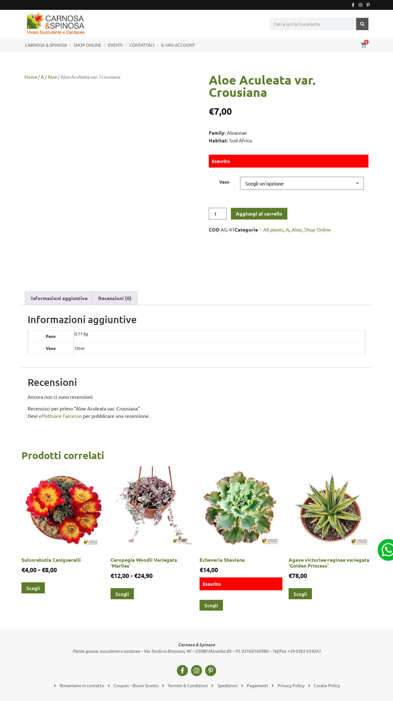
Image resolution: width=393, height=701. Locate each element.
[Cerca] (362, 24)
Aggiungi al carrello (259, 213)
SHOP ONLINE (87, 45)
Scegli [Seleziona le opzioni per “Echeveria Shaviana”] (211, 605)
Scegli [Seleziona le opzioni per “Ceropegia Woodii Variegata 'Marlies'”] (122, 593)
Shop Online (317, 229)
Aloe (52, 77)
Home (31, 77)
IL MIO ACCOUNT (178, 45)
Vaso (224, 182)
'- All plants (271, 229)
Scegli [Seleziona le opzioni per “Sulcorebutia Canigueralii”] (33, 587)
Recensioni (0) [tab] (114, 298)
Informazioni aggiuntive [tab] (59, 298)
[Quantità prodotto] (218, 214)
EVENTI (115, 45)
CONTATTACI (141, 45)
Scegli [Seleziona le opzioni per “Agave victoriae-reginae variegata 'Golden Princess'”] (300, 593)
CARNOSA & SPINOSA (46, 45)
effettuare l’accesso (60, 416)
